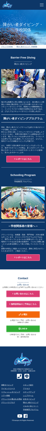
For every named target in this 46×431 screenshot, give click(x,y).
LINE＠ (23, 329)
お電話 (23, 314)
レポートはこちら (23, 159)
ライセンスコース (8, 388)
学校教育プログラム (31, 410)
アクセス (26, 388)
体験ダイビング (7, 385)
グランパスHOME (7, 46)
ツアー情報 (5, 396)
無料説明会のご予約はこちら (22, 304)
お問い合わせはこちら (22, 294)
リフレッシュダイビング (10, 392)
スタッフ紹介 (28, 385)
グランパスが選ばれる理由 (11, 399)
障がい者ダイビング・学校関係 (27, 46)
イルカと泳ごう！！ (31, 406)
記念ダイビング (29, 399)
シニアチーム (28, 396)
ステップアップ (29, 392)
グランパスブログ (8, 402)
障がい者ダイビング (31, 402)
